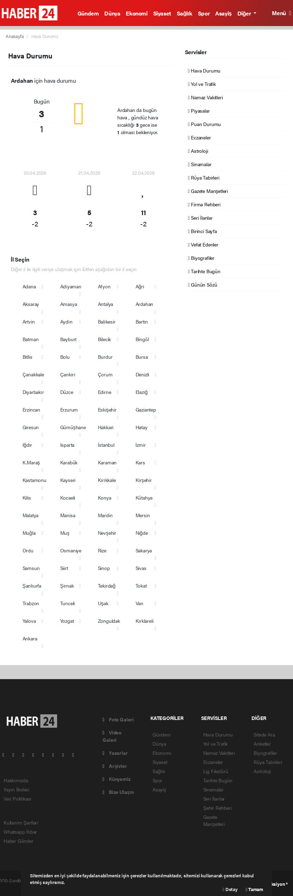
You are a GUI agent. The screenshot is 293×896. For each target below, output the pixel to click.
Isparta (67, 444)
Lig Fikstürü (215, 771)
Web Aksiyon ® (273, 884)
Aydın (66, 321)
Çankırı (67, 374)
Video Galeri (111, 736)
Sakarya (144, 550)
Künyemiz (116, 778)
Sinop (104, 567)
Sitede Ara (264, 734)
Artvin (29, 321)
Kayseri (68, 479)
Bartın (142, 321)
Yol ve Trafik (202, 83)
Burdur (105, 356)
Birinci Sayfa (202, 230)
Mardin (105, 515)
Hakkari (106, 427)
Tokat (141, 585)
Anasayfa (15, 36)
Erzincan (31, 409)
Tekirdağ (107, 585)
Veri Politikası (17, 798)
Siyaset (162, 13)
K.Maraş (31, 462)
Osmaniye (70, 550)
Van (139, 603)
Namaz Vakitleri (205, 97)
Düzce (66, 391)
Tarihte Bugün (204, 271)
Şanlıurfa (32, 585)
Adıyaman (70, 286)
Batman (31, 339)
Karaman (107, 462)
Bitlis (27, 356)
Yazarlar (114, 752)
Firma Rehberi (204, 204)
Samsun (31, 567)
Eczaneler (199, 137)
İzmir (141, 444)
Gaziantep (146, 409)
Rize (102, 550)
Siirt (64, 567)
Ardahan (145, 303)
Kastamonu (34, 479)
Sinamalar (200, 164)
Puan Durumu (204, 123)
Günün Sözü (202, 284)
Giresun (31, 427)
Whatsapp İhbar (20, 831)
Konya (104, 497)
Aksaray (31, 303)
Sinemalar (213, 789)
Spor (204, 13)
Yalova (29, 620)
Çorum (105, 374)
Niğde (142, 532)
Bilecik (104, 339)
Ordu (28, 550)
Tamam (254, 889)
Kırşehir (144, 479)
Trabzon (31, 603)
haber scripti (13, 887)
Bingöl (142, 339)
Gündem (88, 13)
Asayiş (223, 13)
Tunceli (67, 603)
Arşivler (114, 765)
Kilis (27, 497)
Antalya (105, 303)
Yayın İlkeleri (16, 789)
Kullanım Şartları (21, 822)
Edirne (104, 391)
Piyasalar (199, 110)
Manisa (67, 515)
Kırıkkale (107, 479)
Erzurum (69, 409)
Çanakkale (33, 374)
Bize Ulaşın (117, 791)
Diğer (244, 13)
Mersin (143, 515)
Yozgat (67, 620)
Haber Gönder (18, 840)
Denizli (142, 374)
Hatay (142, 427)
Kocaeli (67, 497)
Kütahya (144, 497)
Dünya (112, 13)
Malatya (31, 515)
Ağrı (140, 286)
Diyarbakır (33, 391)
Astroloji (198, 150)
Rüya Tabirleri (203, 177)
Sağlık (184, 13)
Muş (64, 532)
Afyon (104, 286)
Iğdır (27, 444)
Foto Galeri (118, 719)
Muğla (29, 532)
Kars (140, 462)
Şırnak (67, 585)
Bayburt (68, 339)
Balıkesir (107, 321)
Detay (230, 889)
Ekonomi (136, 13)
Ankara (30, 638)
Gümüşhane (73, 427)
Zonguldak (109, 620)
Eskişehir (107, 409)
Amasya (68, 303)
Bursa (142, 356)
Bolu (65, 356)
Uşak (103, 603)
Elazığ (142, 391)
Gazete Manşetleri (208, 190)
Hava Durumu (44, 36)
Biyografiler (201, 257)
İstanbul (106, 444)
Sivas (141, 567)
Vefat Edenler (203, 244)
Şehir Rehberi (217, 807)
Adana (29, 286)
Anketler (262, 743)
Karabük (69, 462)
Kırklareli (145, 620)
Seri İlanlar (200, 217)
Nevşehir (107, 532)
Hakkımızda (16, 780)
